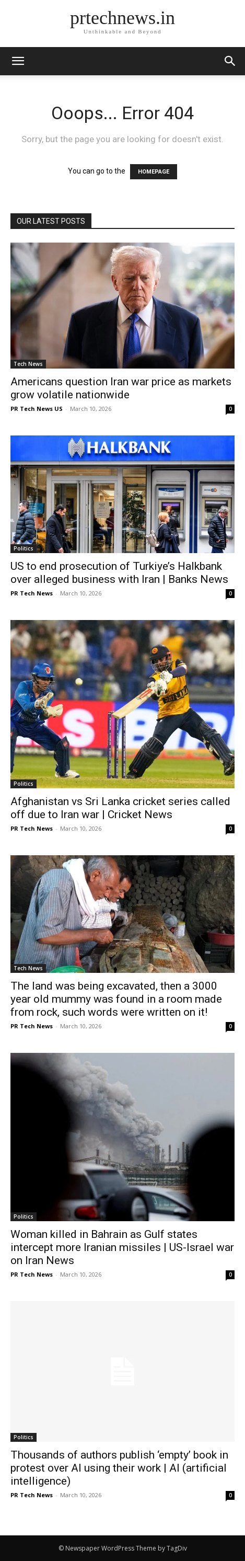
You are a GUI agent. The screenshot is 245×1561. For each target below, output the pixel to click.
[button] (230, 61)
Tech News (28, 364)
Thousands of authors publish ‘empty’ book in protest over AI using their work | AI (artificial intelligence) (119, 1468)
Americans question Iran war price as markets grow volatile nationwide (120, 388)
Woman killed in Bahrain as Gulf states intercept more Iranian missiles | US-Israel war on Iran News (122, 1247)
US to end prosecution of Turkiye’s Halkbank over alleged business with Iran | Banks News (119, 573)
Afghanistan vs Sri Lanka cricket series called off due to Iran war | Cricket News (120, 808)
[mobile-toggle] (17, 61)
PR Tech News (31, 593)
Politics (23, 548)
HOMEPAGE (153, 171)
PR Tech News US (36, 408)
